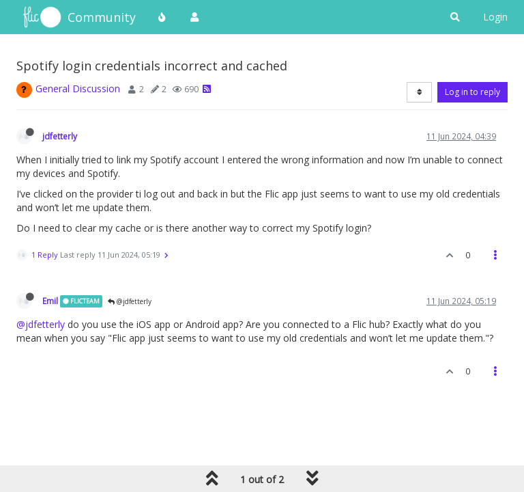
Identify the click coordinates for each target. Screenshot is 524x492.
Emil (50, 300)
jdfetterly (59, 136)
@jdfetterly (129, 301)
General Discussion (77, 88)
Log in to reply (472, 92)
